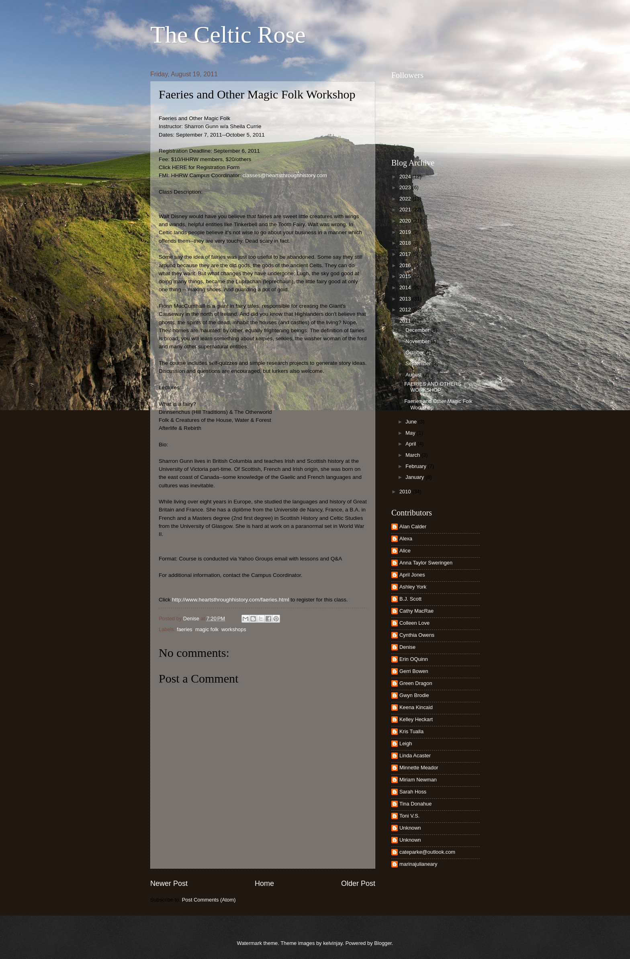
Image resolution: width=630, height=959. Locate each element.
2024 (405, 177)
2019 (405, 232)
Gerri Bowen (413, 671)
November (418, 341)
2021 (405, 210)
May (411, 433)
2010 (405, 492)
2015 (405, 276)
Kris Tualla (411, 731)
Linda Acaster (415, 755)
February (416, 466)
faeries (184, 629)
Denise (407, 647)
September (418, 363)
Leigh (405, 743)
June (411, 422)
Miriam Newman (418, 780)
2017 (405, 254)
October (415, 353)
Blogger (383, 943)
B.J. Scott (410, 599)
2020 (405, 221)
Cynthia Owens (416, 635)
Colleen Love (414, 623)
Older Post (358, 883)
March (413, 455)
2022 (405, 199)
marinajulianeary (418, 864)
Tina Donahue (415, 804)
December (418, 330)
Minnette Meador (418, 768)
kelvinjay (332, 943)
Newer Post (169, 883)
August (414, 375)
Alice (405, 551)
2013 (405, 299)
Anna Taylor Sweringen (425, 563)
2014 (405, 287)
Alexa (405, 539)
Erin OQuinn (413, 659)
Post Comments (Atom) (209, 900)
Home (264, 883)
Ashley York (412, 587)
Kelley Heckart (416, 719)
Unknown (410, 828)
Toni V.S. (409, 816)
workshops (233, 629)
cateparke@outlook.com (427, 852)
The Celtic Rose (228, 34)
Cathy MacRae (416, 611)
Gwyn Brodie (414, 695)
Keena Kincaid (416, 707)
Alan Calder (412, 526)
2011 (405, 321)
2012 (405, 310)
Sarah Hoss (412, 792)
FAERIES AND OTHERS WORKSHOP (432, 387)
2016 (405, 265)
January (415, 477)
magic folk (207, 629)
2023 (405, 187)
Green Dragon (415, 683)
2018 (405, 243)
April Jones (412, 575)
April (411, 444)
